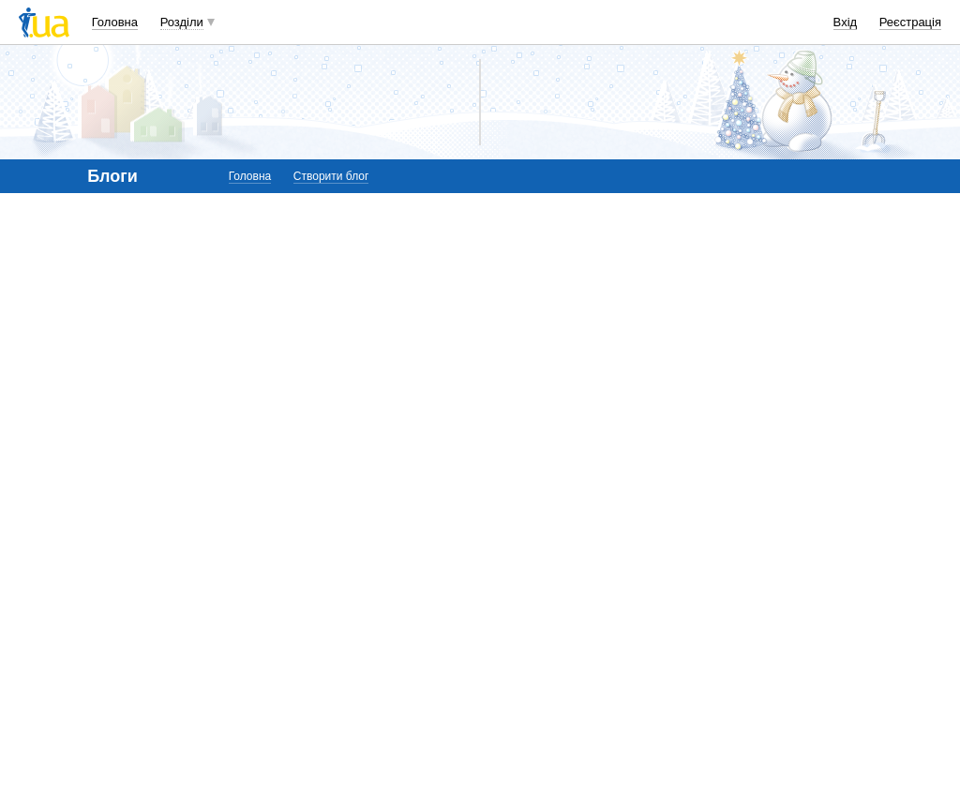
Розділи (181, 22)
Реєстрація (910, 22)
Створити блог (331, 176)
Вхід (845, 22)
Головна (115, 22)
